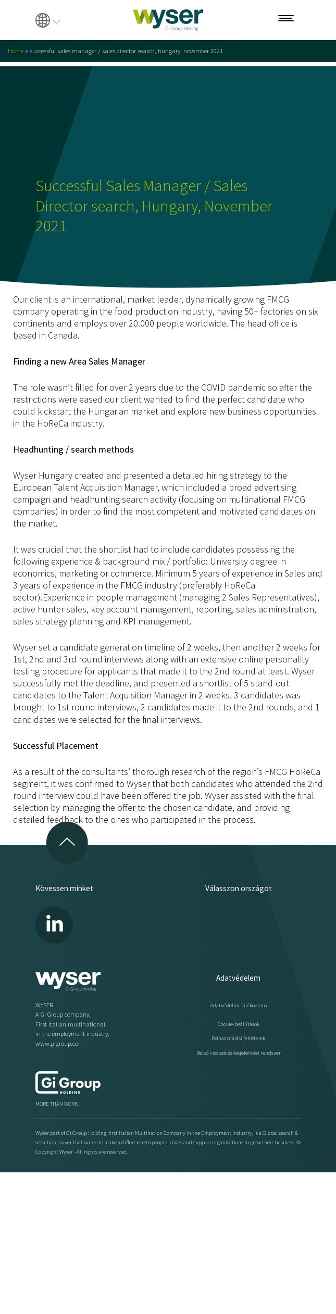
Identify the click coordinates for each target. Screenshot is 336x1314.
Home (15, 51)
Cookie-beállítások (238, 1024)
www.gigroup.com (59, 1043)
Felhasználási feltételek (238, 1038)
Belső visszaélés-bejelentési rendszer (238, 1052)
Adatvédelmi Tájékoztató (238, 1005)
